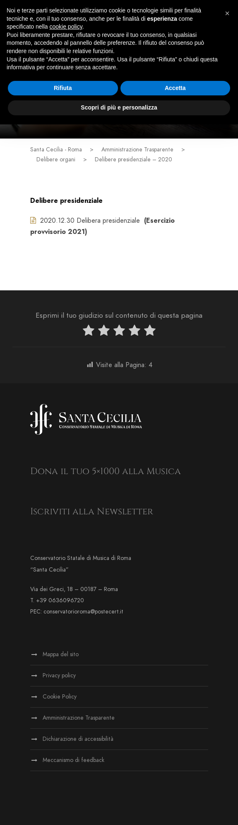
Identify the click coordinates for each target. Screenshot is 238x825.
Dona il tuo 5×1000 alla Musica (105, 471)
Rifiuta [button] (63, 88)
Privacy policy (59, 675)
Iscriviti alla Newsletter (91, 512)
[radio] (88, 332)
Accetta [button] (175, 88)
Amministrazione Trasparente (79, 718)
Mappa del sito (61, 654)
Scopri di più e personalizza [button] (119, 107)
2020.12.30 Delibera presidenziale (85, 220)
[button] (227, 13)
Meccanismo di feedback (73, 760)
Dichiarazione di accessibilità (78, 739)
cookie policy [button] (66, 26)
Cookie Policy (60, 697)
